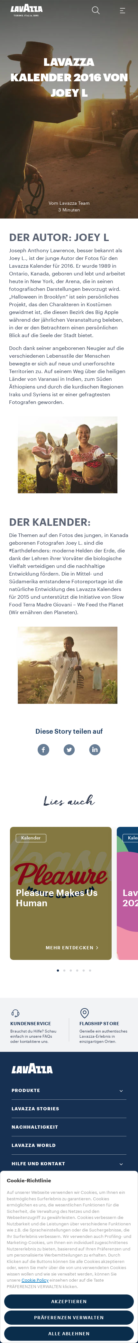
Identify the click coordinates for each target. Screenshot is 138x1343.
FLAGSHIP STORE (99, 1023)
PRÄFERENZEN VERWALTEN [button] (69, 1317)
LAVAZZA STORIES (35, 1108)
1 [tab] (58, 971)
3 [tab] (71, 971)
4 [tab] (77, 971)
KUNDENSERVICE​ (30, 1023)
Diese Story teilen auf (69, 732)
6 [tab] (90, 971)
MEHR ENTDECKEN (74, 948)
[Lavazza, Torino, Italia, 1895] (27, 10)
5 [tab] (83, 971)
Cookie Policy (35, 1280)
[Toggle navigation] (122, 10)
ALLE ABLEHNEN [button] (69, 1333)
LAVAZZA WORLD (34, 1145)
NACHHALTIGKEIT (35, 1127)
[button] (96, 10)
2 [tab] (64, 971)
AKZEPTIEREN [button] (69, 1301)
